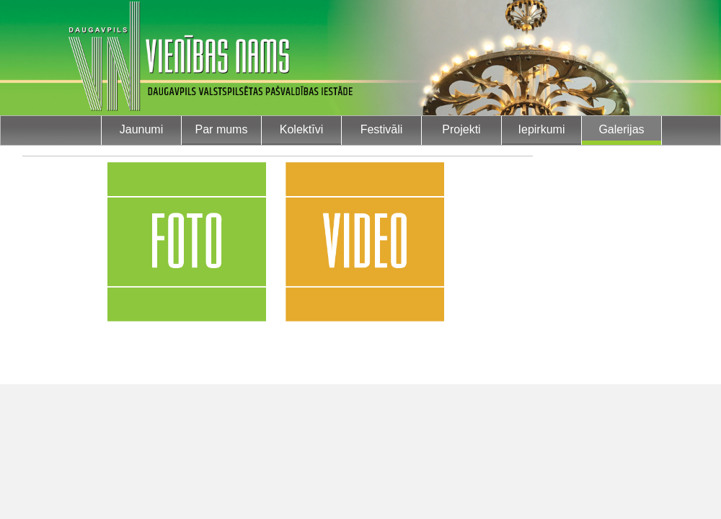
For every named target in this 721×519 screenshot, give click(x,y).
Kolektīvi (301, 129)
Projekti (461, 129)
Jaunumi (141, 129)
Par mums (221, 129)
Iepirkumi (541, 129)
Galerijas (621, 129)
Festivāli (381, 129)
